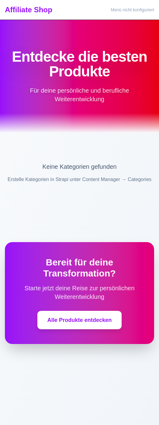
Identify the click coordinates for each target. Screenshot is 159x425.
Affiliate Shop (28, 10)
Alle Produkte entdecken (79, 320)
